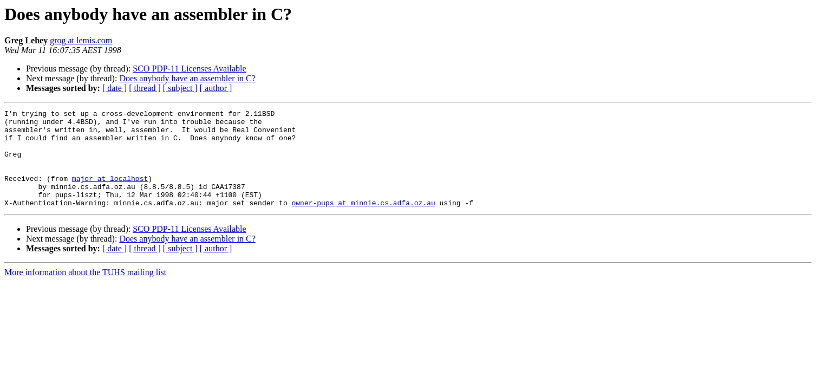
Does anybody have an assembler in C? (187, 78)
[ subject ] (180, 88)
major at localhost (110, 193)
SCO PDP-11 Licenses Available (189, 68)
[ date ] (114, 88)
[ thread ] (145, 88)
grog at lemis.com (81, 40)
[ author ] (216, 88)
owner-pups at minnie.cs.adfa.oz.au (363, 222)
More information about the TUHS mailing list (85, 291)
